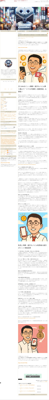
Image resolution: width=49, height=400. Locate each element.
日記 (3, 6)
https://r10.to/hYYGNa (22, 47)
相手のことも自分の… (4, 153)
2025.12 (10, 94)
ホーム (1, 6)
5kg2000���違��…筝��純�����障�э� (7, 143)
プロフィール (6, 6)
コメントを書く (44, 381)
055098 (46, 5)
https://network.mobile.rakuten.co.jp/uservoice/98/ (26, 318)
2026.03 (2, 94)
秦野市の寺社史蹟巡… (4, 151)
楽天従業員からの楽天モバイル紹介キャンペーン (7, 147)
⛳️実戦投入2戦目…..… (4, 152)
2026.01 (10, 93)
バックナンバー (8, 92)
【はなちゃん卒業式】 (4, 150)
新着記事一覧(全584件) (33, 31)
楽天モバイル (2, 99)
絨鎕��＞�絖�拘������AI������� (7, 141)
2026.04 (2, 93)
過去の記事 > (44, 31)
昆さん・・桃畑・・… (4, 154)
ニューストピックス (8, 135)
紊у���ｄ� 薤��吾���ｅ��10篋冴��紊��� (8, 139)
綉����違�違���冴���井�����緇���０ (8, 140)
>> (37, 1)
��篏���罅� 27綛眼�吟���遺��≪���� (8, 142)
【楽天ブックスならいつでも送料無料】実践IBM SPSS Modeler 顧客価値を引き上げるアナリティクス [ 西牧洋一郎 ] (8, 133)
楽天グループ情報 (3, 106)
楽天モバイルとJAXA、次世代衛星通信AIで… (27, 385)
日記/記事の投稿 (8, 111)
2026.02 (2, 95)
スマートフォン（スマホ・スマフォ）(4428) (27, 37)
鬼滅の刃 (2, 107)
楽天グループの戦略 (3, 105)
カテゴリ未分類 (3, 98)
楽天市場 (47, 1)
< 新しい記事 (21, 31)
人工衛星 (2, 100)
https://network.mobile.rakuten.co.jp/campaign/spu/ (27, 164)
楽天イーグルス (3, 103)
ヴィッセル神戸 (3, 101)
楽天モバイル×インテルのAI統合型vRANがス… (27, 391)
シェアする (24, 379)
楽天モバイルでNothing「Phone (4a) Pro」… (27, 388)
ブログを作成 (44, 1)
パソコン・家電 (3, 1)
